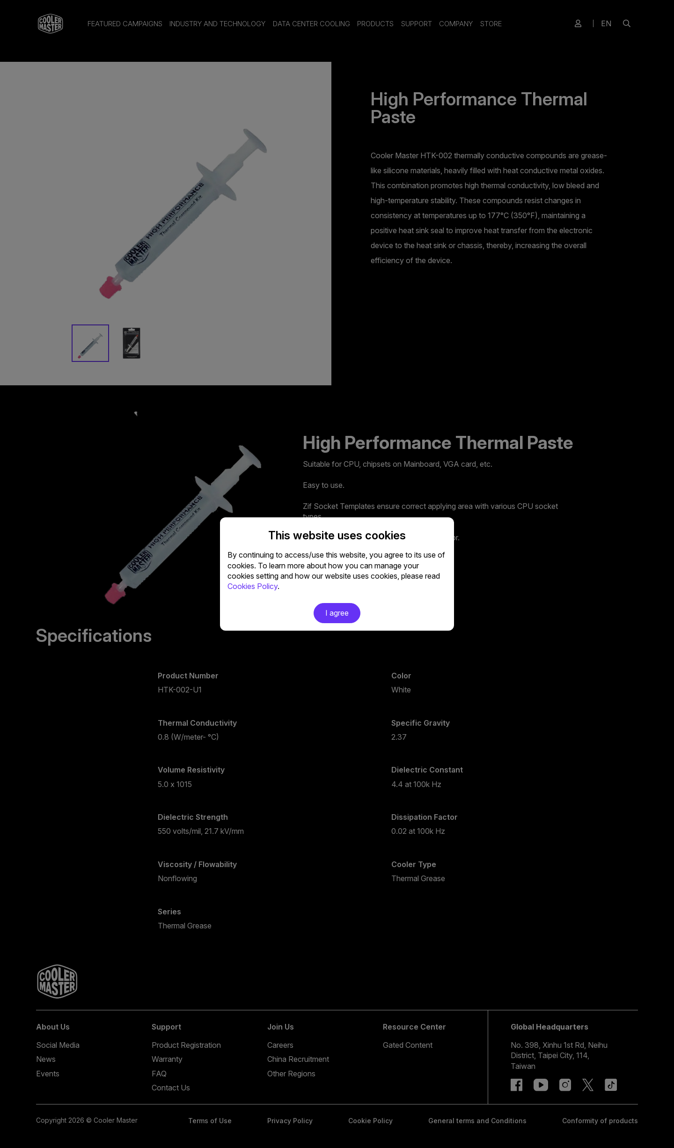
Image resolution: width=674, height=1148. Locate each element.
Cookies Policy (252, 586)
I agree (337, 613)
